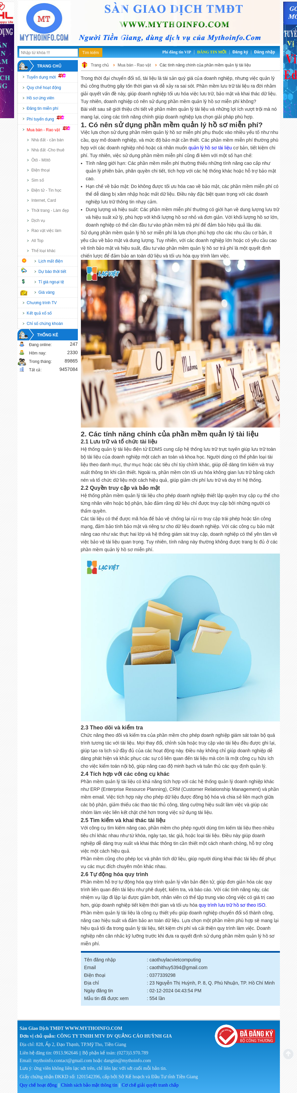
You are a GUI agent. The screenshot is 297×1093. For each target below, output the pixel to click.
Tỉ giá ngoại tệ (51, 282)
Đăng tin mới (211, 52)
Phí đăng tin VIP (176, 52)
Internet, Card (44, 200)
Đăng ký (240, 52)
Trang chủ (49, 66)
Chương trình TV (42, 302)
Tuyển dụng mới (49, 77)
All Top (38, 240)
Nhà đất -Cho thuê (48, 150)
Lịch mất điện (51, 261)
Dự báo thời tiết (52, 271)
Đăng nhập (264, 52)
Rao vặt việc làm (46, 230)
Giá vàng (47, 292)
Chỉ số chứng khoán (45, 323)
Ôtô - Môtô (41, 160)
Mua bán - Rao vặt (52, 129)
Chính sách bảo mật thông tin (89, 1085)
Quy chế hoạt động (44, 87)
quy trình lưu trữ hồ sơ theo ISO (232, 905)
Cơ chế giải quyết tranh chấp (150, 1085)
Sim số (38, 180)
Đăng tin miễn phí (42, 108)
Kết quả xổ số (39, 313)
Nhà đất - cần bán (48, 140)
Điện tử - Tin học (46, 190)
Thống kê (47, 335)
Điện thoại (41, 170)
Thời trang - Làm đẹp (50, 210)
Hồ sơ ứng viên (40, 98)
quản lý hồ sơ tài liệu (210, 147)
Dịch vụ (38, 220)
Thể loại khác (44, 250)
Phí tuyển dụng (48, 118)
